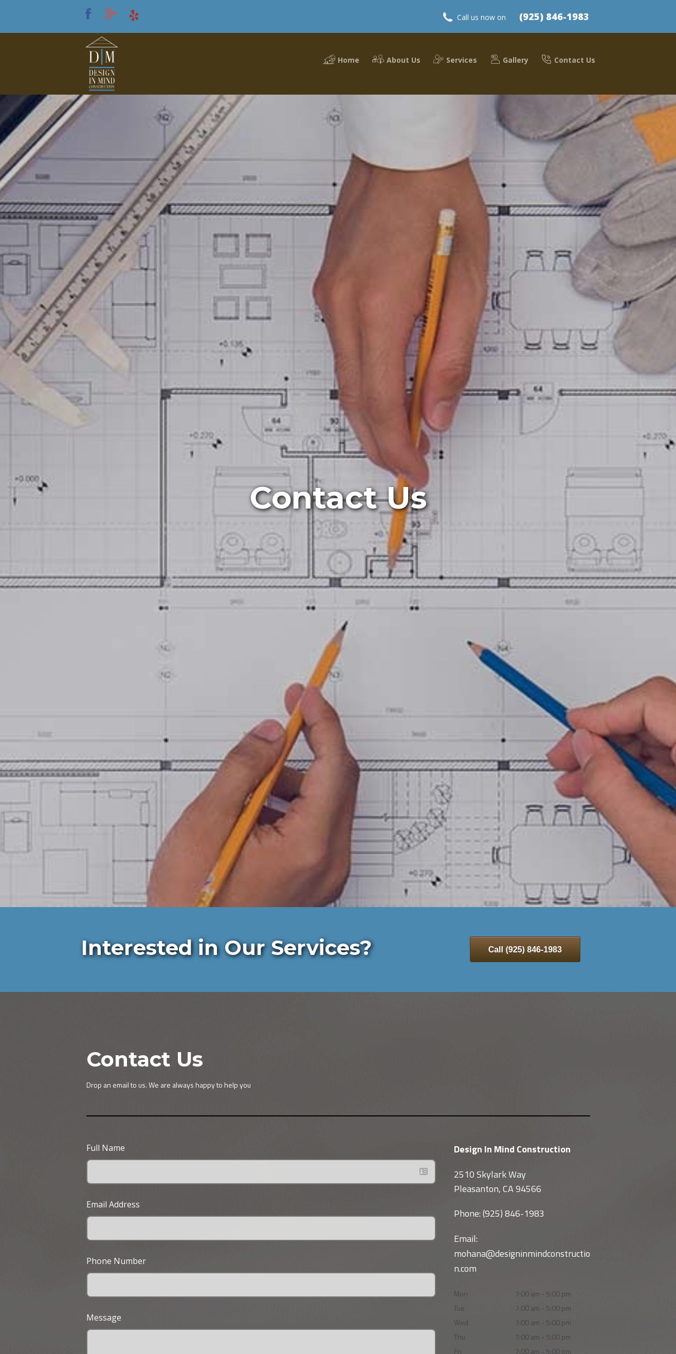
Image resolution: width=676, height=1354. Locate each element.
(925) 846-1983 (554, 16)
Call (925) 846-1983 (525, 949)
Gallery (509, 60)
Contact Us (568, 60)
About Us (396, 60)
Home (341, 60)
